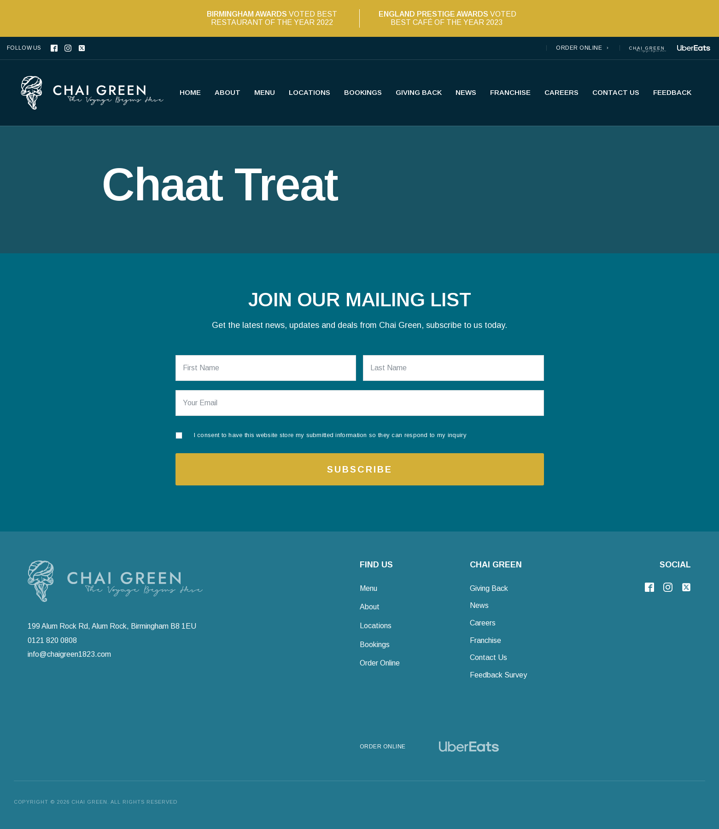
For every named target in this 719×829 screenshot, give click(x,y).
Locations (309, 92)
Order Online (380, 663)
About (227, 92)
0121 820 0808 (52, 640)
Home (190, 92)
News (466, 92)
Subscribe (359, 469)
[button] (583, 48)
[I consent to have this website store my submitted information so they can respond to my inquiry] (321, 433)
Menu (264, 92)
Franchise (510, 92)
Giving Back (419, 92)
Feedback (672, 92)
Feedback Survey (498, 675)
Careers (561, 92)
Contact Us (615, 92)
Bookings (363, 92)
